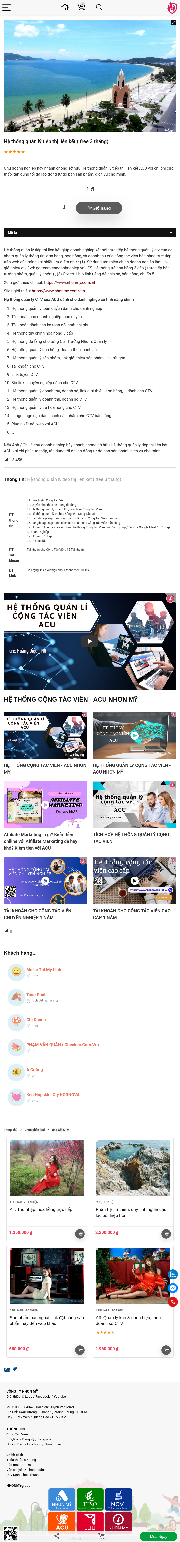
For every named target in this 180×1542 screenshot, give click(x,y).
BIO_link (12, 1439)
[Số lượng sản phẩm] (64, 207)
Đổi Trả (25, 1465)
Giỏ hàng (101, 208)
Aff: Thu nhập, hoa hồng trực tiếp (41, 1209)
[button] (173, 22)
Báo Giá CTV (60, 1130)
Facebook (42, 1396)
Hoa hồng (34, 1444)
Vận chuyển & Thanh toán (25, 1470)
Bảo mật (12, 1465)
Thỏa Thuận (29, 1475)
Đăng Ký (28, 1439)
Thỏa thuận (52, 1444)
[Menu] (7, 7)
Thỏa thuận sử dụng (21, 1460)
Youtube (60, 1396)
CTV (55, 1417)
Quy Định (13, 1475)
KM (63, 1417)
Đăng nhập (45, 1439)
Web (26, 1417)
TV (17, 1417)
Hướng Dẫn (15, 1444)
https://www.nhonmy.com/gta (58, 291)
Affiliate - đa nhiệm (24, 1202)
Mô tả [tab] (12, 233)
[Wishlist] (66, 8)
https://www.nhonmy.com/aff (70, 282)
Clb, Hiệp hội (105, 1202)
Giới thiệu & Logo (19, 1396)
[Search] (100, 7)
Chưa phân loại (35, 1130)
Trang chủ (10, 1130)
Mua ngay (158, 1536)
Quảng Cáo (41, 1417)
